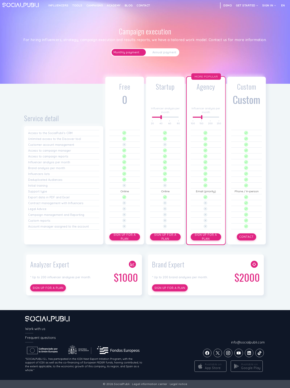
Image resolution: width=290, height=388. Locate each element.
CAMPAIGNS (94, 5)
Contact (143, 5)
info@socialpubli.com (248, 342)
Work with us (35, 329)
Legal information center (149, 384)
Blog (129, 5)
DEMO (227, 5)
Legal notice (178, 384)
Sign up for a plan (125, 236)
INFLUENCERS (58, 5)
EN (283, 5)
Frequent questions (40, 338)
